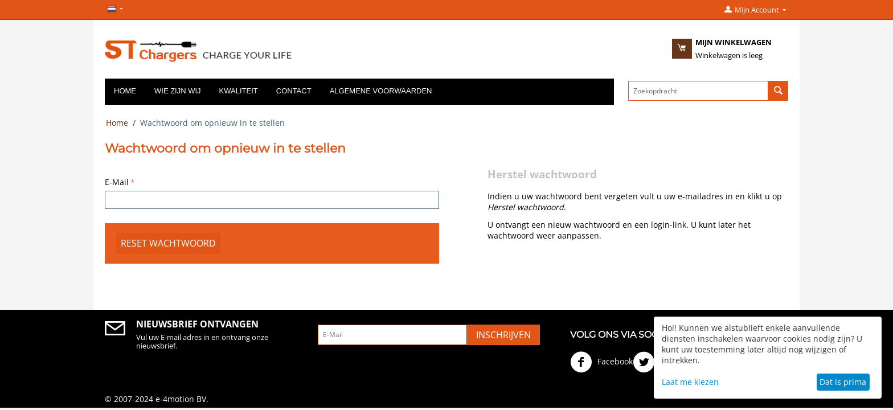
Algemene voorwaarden (381, 91)
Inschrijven (503, 335)
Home (125, 91)
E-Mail (117, 182)
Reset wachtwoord (168, 243)
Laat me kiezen (690, 381)
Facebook (601, 362)
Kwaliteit (238, 91)
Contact (294, 91)
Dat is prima (843, 381)
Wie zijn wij (177, 91)
